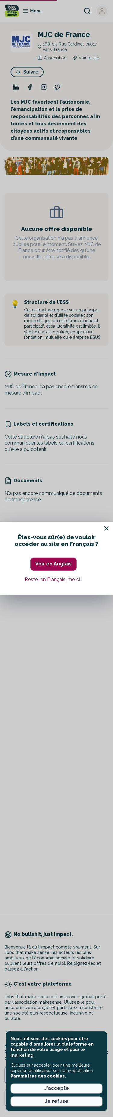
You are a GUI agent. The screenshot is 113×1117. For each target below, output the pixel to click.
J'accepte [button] (56, 1088)
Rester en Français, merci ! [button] (53, 579)
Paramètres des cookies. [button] (38, 1076)
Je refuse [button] (56, 1101)
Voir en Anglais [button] (53, 564)
